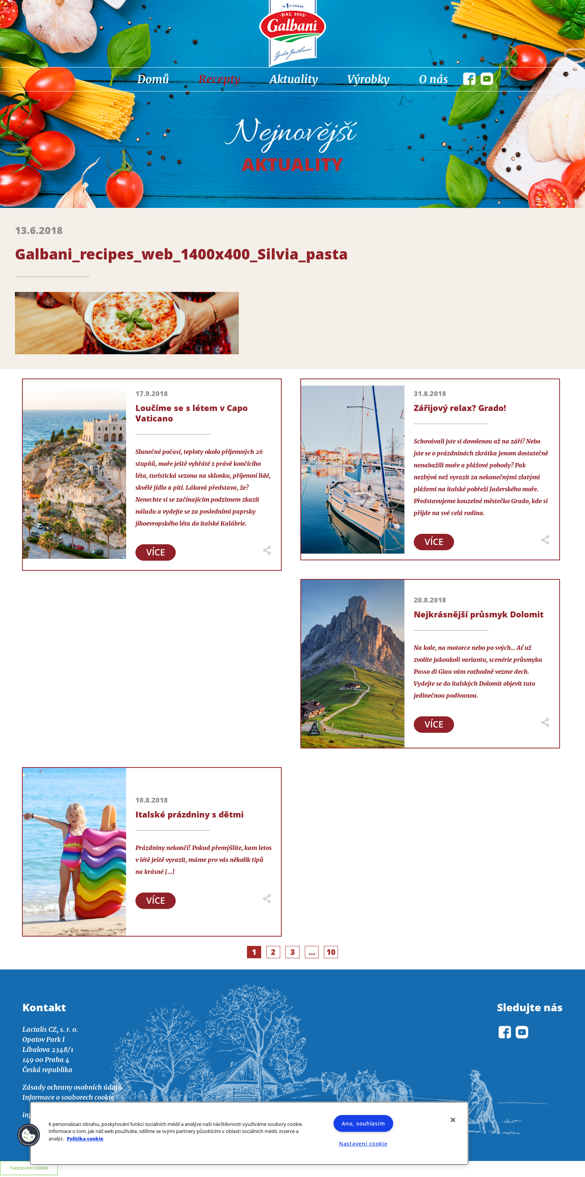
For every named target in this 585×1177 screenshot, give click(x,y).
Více (156, 553)
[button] (29, 1135)
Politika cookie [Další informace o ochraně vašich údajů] (85, 1138)
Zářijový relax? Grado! (460, 407)
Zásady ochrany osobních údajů (72, 1089)
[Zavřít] (453, 1120)
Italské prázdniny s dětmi (189, 814)
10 (333, 953)
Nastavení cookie (363, 1143)
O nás (433, 79)
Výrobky (368, 79)
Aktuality (294, 79)
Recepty (219, 79)
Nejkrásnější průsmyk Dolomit (479, 614)
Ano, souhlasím (363, 1123)
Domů (153, 79)
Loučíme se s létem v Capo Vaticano (191, 412)
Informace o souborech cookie (68, 1099)
